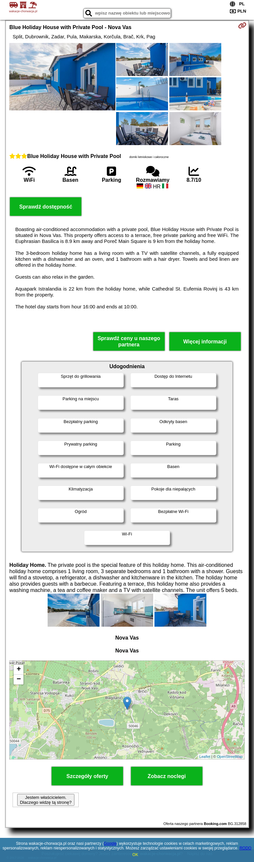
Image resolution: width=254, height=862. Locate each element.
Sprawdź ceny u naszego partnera (129, 341)
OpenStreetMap (230, 757)
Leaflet (204, 757)
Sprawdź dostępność (45, 207)
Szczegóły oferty (87, 776)
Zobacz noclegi (167, 776)
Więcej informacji (205, 341)
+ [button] (19, 670)
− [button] (19, 680)
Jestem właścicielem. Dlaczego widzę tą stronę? (45, 800)
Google (110, 843)
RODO (245, 848)
